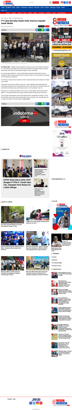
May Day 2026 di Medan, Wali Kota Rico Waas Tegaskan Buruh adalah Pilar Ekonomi (12, 248)
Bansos (6, 18)
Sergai (54, 12)
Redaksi (10, 399)
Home (3, 7)
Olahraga (52, 7)
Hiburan (30, 7)
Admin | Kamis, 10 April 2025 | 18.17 (7, 26)
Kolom (58, 7)
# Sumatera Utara (56, 265)
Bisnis (18, 7)
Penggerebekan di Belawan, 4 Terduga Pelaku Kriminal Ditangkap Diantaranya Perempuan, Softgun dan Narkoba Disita (65, 327)
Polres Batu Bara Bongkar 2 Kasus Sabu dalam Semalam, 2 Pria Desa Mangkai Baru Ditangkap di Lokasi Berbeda (64, 301)
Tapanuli (20, 12)
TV (6, 10)
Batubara (48, 12)
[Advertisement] (25, 137)
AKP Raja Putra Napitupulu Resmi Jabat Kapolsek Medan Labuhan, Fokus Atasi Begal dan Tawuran (64, 283)
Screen (55, 2)
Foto (2, 10)
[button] (69, 6)
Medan (8, 12)
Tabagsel (13, 12)
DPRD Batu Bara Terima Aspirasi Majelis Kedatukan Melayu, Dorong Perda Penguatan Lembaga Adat (41, 172)
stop (47, 26)
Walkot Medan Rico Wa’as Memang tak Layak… (56, 249)
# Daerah (53, 257)
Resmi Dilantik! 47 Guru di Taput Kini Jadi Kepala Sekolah (65, 274)
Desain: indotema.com (36, 409)
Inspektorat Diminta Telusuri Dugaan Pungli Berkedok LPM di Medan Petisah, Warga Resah (65, 336)
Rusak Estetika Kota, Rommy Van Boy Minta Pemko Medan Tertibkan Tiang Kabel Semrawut (65, 317)
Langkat (30, 12)
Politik (47, 7)
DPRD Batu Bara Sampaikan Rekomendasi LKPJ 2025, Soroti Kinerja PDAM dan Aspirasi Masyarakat (39, 192)
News (13, 7)
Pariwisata (24, 7)
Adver (63, 7)
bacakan (41, 26)
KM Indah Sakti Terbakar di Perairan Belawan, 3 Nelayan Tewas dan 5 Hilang (65, 353)
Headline (8, 7)
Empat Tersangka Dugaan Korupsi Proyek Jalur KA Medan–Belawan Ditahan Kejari (65, 291)
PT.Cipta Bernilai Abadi (17, 18)
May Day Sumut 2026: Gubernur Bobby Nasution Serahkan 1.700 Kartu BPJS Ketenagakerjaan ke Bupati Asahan (37, 248)
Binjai (24, 12)
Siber (14, 399)
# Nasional (54, 260)
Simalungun (42, 12)
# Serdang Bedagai (56, 262)
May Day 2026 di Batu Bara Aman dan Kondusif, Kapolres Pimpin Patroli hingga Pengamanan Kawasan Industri (37, 273)
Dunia (42, 7)
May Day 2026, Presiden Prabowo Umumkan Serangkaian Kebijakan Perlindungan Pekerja (10, 273)
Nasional (37, 7)
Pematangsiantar (61, 12)
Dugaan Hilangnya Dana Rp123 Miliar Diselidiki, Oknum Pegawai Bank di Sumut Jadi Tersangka (64, 309)
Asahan (35, 12)
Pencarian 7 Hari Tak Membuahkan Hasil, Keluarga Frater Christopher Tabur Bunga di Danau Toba (64, 345)
